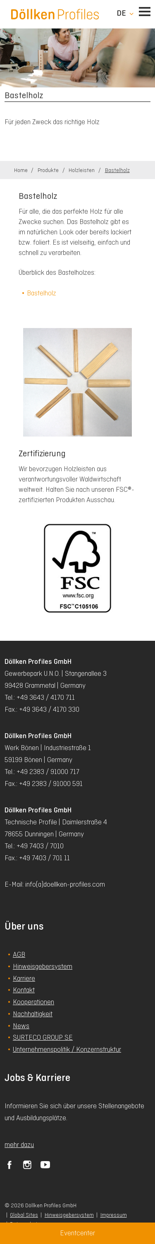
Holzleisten (82, 170)
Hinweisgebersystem (69, 1215)
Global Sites (24, 1215)
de (121, 13)
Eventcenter (77, 1233)
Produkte (49, 170)
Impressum (113, 1215)
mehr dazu (19, 1144)
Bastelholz (117, 170)
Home (21, 170)
